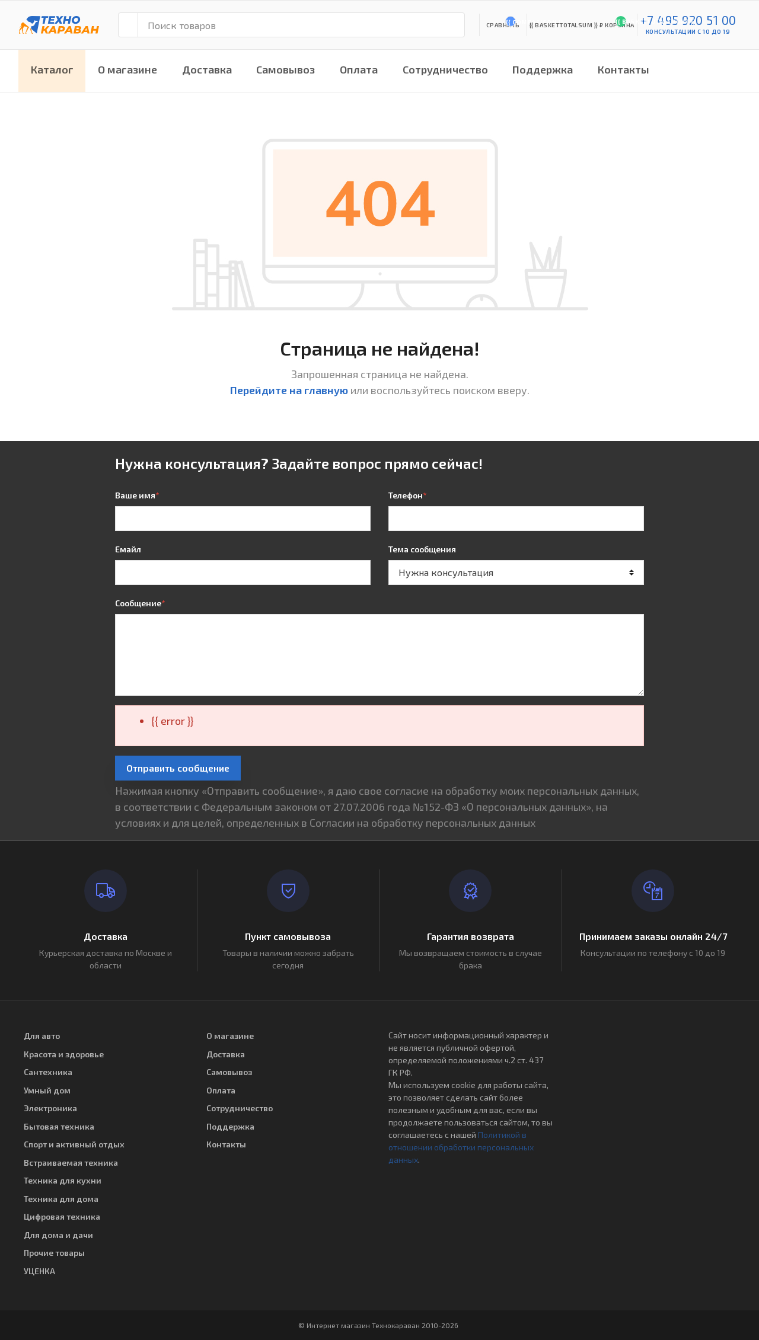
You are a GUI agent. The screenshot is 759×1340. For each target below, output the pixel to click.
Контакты (623, 69)
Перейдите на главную (289, 389)
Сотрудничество (445, 69)
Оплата (359, 69)
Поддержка (542, 69)
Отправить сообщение (177, 767)
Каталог (52, 69)
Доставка (207, 69)
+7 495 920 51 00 (688, 19)
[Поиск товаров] (301, 24)
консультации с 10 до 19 (688, 31)
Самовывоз (285, 69)
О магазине (127, 69)
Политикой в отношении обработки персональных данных (461, 1147)
